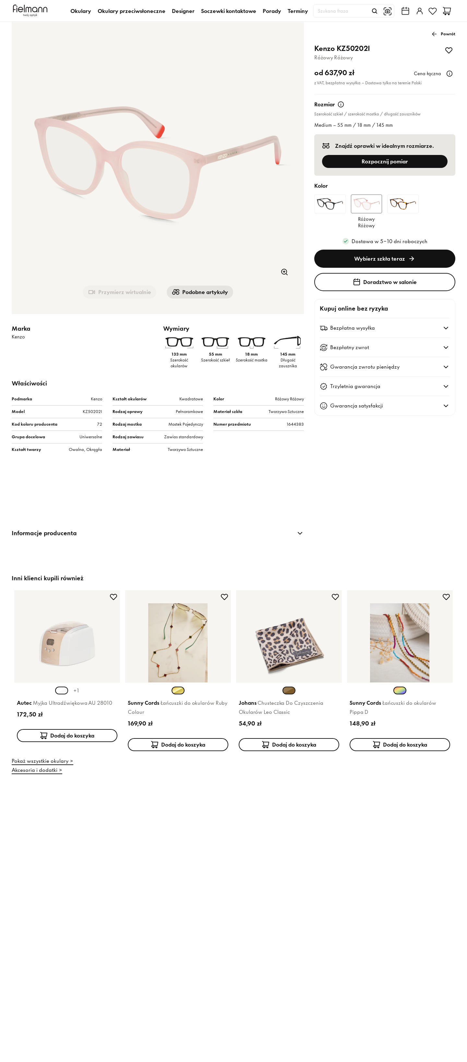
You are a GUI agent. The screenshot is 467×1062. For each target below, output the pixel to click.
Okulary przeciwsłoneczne (131, 11)
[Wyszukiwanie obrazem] (387, 11)
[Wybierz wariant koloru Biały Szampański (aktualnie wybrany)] (61, 690)
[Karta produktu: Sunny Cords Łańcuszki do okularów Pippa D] (399, 669)
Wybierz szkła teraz (384, 259)
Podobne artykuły (200, 292)
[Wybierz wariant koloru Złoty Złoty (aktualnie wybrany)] (178, 690)
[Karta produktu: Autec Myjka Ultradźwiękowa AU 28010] (67, 669)
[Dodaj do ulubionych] (448, 50)
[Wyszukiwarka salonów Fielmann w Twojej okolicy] (405, 11)
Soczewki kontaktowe (228, 11)
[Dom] (31, 11)
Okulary (80, 11)
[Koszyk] (446, 11)
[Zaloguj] (419, 11)
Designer (183, 11)
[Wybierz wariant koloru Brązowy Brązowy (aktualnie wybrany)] (288, 690)
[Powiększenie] (284, 272)
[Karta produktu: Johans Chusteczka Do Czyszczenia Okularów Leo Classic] (289, 669)
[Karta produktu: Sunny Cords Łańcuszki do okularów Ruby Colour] (178, 669)
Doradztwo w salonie (385, 282)
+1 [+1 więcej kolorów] (76, 690)
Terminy (298, 11)
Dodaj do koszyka (67, 735)
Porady (272, 11)
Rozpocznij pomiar (385, 161)
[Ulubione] (432, 11)
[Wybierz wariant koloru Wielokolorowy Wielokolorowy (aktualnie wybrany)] (399, 690)
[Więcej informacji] (449, 73)
